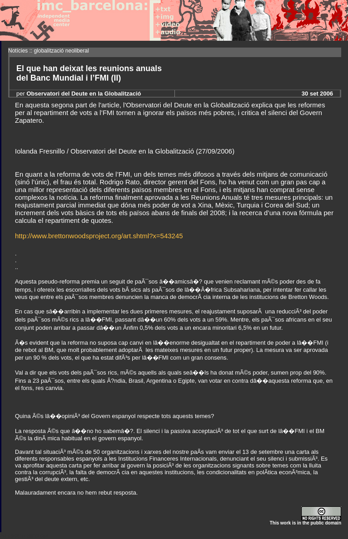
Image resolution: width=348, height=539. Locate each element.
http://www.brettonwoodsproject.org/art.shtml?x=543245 (99, 236)
